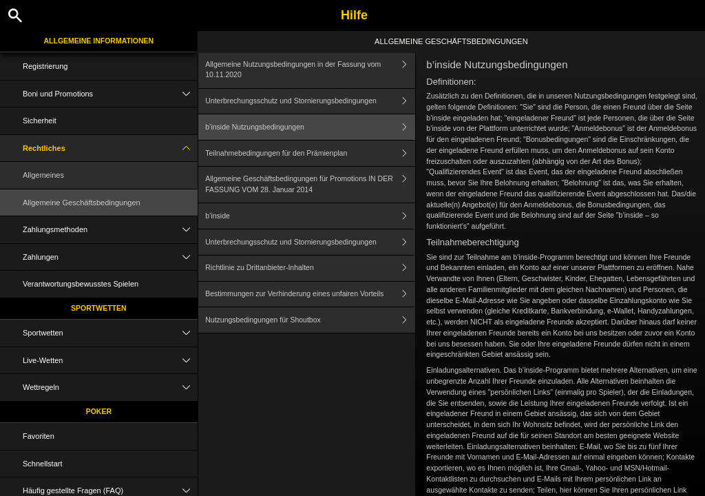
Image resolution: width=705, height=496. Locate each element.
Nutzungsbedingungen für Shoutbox (310, 320)
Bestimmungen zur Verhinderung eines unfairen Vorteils (310, 294)
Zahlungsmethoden (110, 229)
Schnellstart (42, 463)
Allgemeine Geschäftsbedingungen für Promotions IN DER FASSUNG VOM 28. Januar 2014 (310, 185)
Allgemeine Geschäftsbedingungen (81, 202)
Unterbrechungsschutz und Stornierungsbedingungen (310, 101)
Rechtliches (110, 148)
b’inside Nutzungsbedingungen (310, 127)
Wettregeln (110, 387)
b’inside (310, 216)
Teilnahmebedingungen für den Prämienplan (310, 153)
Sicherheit (39, 120)
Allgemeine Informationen (99, 41)
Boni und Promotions (110, 94)
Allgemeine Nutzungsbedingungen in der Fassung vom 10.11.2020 (310, 70)
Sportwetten (99, 308)
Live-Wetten (110, 360)
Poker (99, 411)
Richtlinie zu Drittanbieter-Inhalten (310, 268)
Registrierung (45, 66)
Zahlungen (110, 257)
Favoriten (38, 436)
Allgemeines (43, 175)
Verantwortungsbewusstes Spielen (80, 284)
